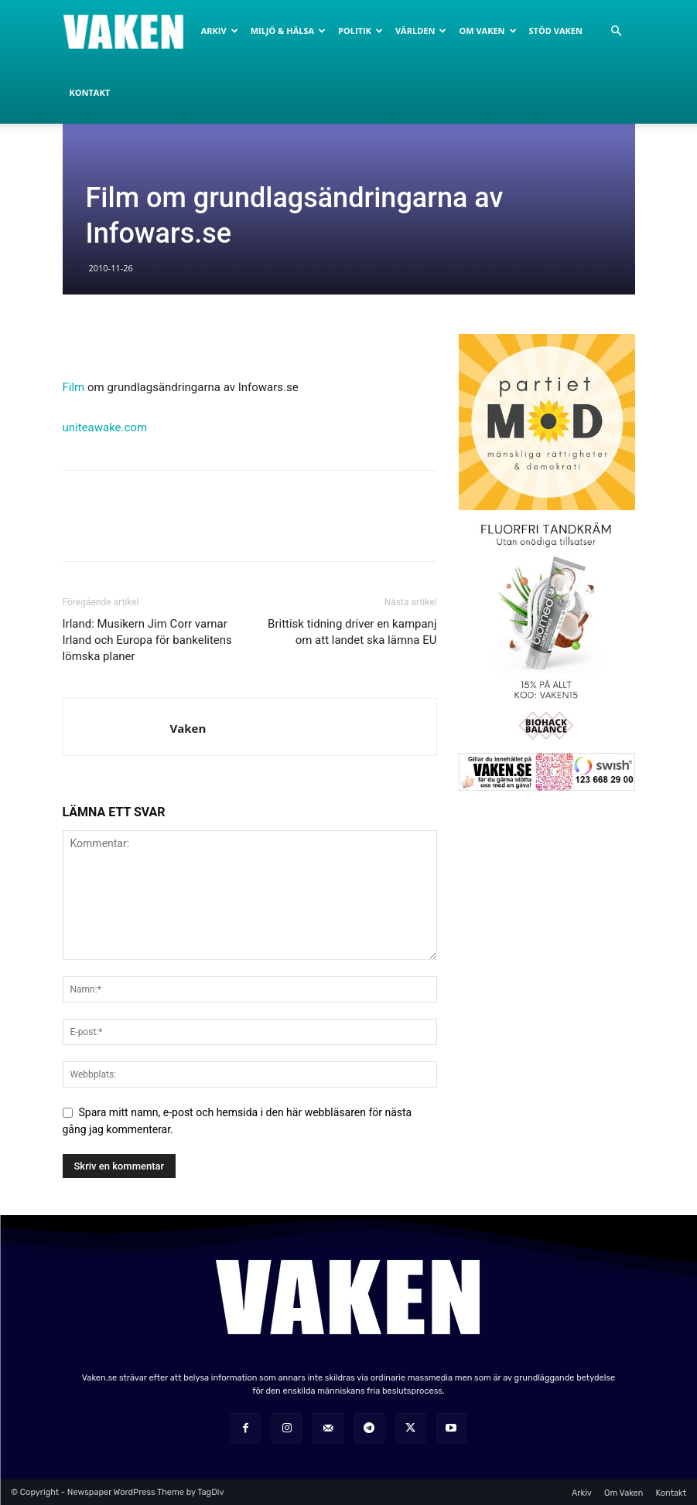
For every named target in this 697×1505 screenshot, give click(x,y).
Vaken (188, 728)
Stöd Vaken (556, 30)
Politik (360, 30)
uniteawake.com (105, 427)
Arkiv (219, 30)
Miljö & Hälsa (288, 30)
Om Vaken (487, 30)
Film (74, 387)
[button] (616, 31)
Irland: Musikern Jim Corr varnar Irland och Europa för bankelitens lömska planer (147, 640)
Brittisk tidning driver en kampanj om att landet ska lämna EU (352, 632)
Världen (420, 30)
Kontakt (90, 92)
